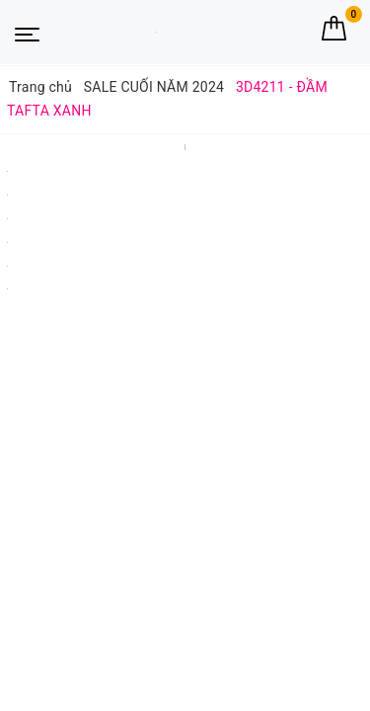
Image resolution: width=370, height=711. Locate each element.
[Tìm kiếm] (298, 28)
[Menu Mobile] (27, 32)
